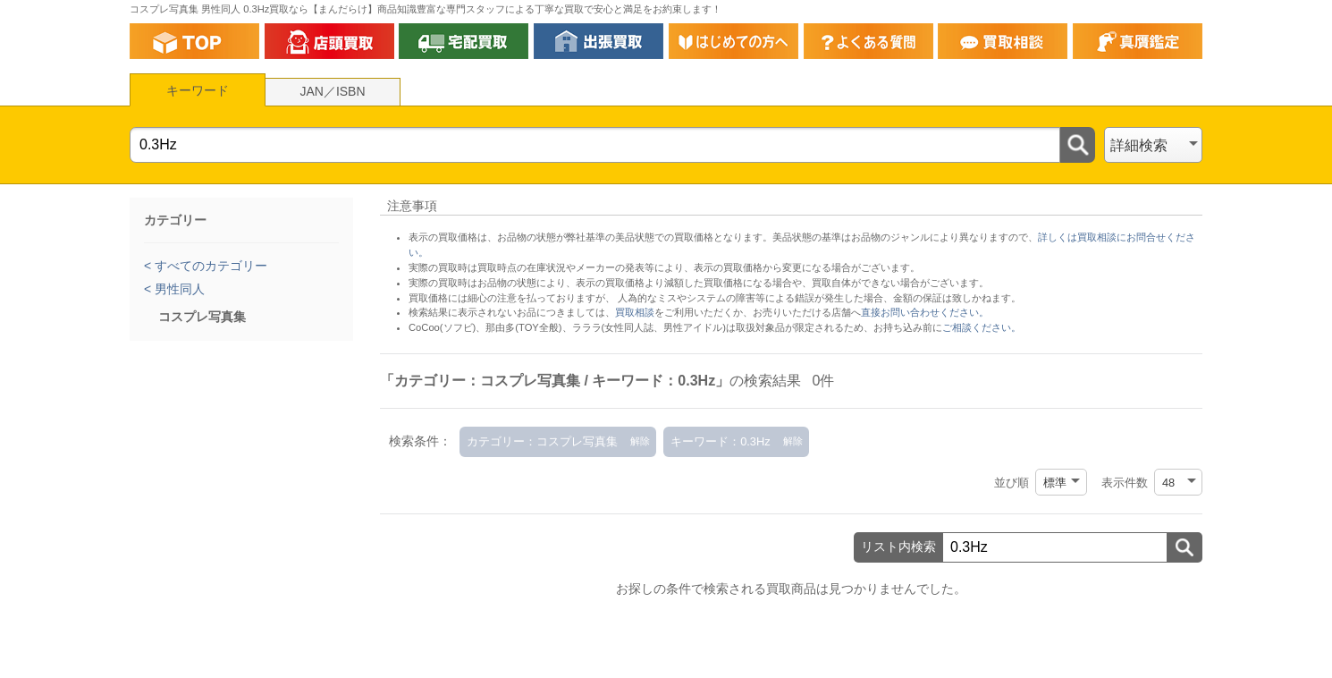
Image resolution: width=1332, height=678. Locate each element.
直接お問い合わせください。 (925, 312)
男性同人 (178, 289)
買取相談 (634, 312)
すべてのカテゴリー (209, 265)
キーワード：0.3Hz (720, 441)
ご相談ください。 (981, 327)
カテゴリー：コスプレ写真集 (542, 441)
